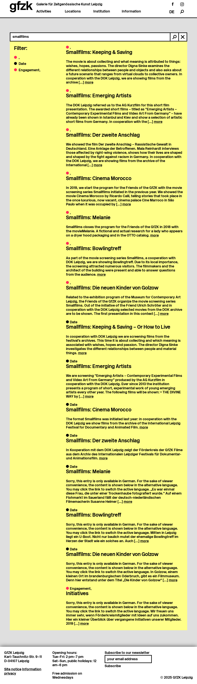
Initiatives (77, 593)
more (89, 82)
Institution (101, 11)
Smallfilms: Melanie (88, 218)
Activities (43, 11)
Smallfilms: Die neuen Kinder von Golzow (112, 288)
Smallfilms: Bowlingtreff (93, 248)
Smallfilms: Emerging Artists (98, 96)
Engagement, (29, 70)
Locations (73, 11)
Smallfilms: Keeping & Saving (99, 52)
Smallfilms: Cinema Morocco (98, 178)
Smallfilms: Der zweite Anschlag (103, 135)
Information (131, 11)
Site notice (12, 669)
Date (22, 64)
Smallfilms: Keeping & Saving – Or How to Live (118, 327)
